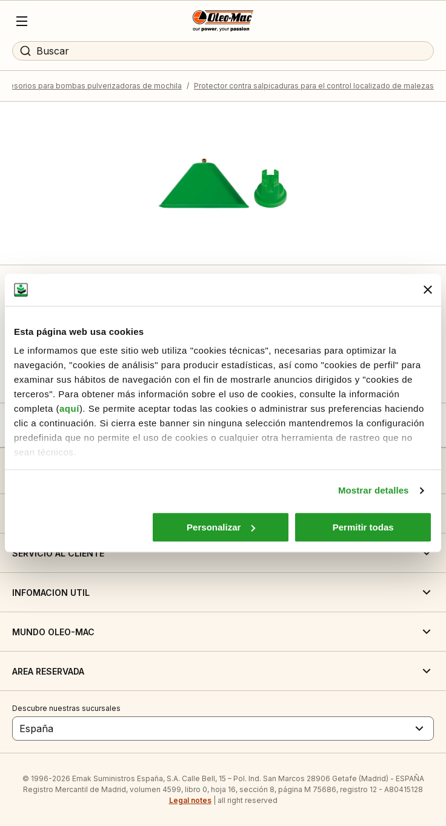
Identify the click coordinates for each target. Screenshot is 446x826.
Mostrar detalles (373, 490)
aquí (69, 408)
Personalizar (221, 527)
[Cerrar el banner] (428, 290)
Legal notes (190, 800)
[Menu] (22, 21)
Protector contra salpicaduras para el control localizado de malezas (314, 85)
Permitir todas (363, 527)
